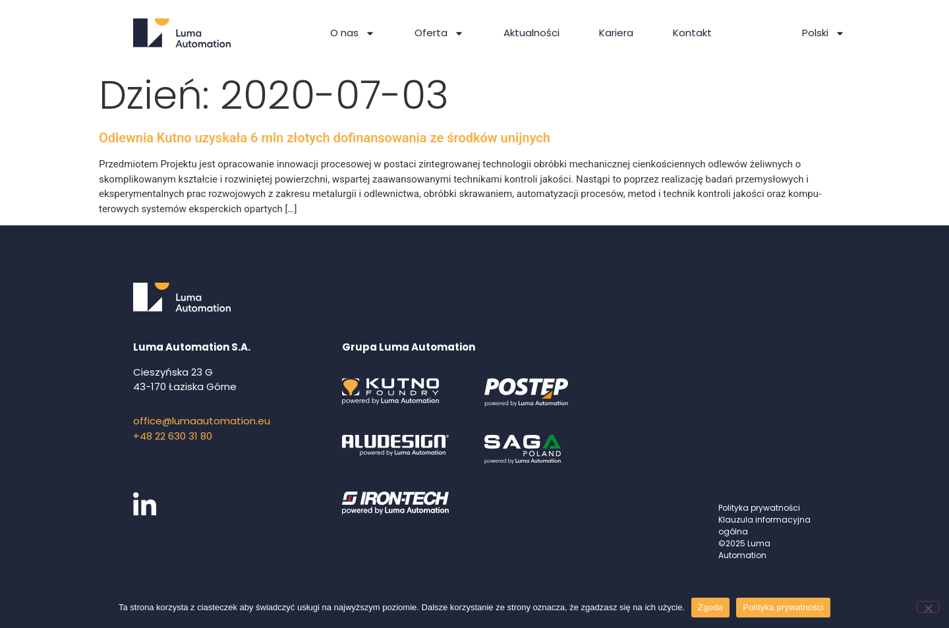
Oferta (439, 33)
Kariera (616, 33)
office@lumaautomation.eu (201, 421)
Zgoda (710, 607)
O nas (352, 33)
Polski (823, 33)
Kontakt (692, 33)
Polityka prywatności (759, 507)
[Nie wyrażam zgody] (928, 607)
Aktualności (531, 33)
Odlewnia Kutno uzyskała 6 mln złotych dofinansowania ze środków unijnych (324, 138)
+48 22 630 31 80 (172, 436)
